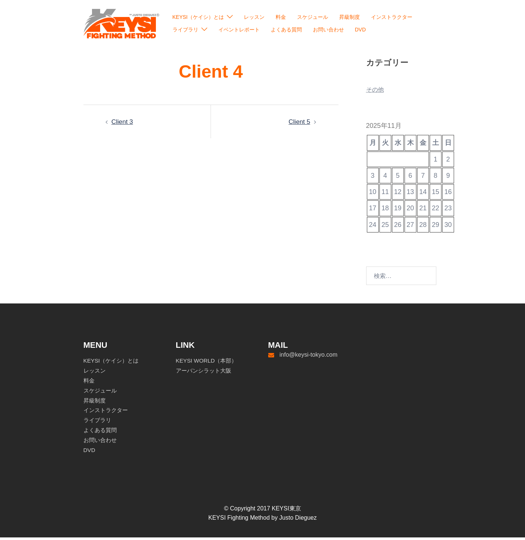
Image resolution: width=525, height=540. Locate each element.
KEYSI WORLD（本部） (208, 363)
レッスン (254, 17)
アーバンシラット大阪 (205, 373)
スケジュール (312, 17)
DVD (360, 30)
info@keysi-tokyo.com (309, 357)
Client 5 (298, 124)
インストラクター (391, 17)
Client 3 (123, 124)
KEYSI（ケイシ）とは (198, 17)
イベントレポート (239, 30)
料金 (281, 17)
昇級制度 (349, 17)
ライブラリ (185, 30)
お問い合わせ (328, 30)
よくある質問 (286, 30)
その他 (376, 92)
